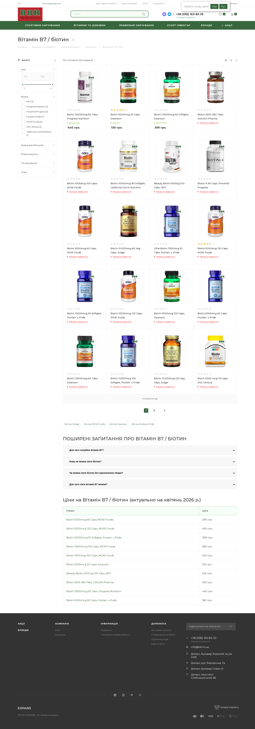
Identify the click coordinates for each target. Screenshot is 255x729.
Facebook (115, 695)
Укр (214, 6)
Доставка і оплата (161, 630)
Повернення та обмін (163, 634)
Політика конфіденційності (115, 634)
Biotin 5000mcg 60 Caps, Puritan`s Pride (91, 600)
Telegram (131, 695)
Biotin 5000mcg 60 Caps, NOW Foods (89, 519)
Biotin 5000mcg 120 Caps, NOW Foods (90, 528)
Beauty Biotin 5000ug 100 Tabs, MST (88, 573)
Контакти (60, 634)
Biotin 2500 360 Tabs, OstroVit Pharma (90, 582)
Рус (223, 6)
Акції (21, 623)
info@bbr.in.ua (200, 647)
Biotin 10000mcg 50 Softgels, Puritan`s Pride (93, 537)
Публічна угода (159, 639)
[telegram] (169, 14)
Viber (139, 695)
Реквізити (106, 630)
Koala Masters (226, 707)
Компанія (62, 623)
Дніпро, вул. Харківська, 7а (208, 662)
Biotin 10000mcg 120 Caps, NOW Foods (90, 546)
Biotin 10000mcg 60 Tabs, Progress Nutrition (93, 591)
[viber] (164, 14)
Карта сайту (158, 643)
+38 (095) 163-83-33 (189, 14)
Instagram (123, 695)
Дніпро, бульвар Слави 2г (207, 668)
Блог (57, 630)
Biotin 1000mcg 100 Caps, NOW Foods (90, 555)
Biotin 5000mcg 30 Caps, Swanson (87, 564)
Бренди (23, 630)
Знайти (143, 14)
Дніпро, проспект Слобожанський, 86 (203, 676)
